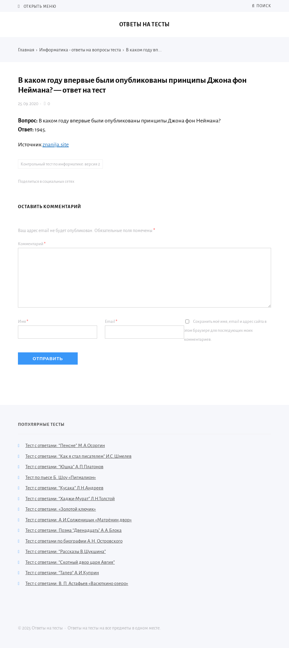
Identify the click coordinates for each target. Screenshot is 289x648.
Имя (23, 321)
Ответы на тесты (144, 24)
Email (111, 321)
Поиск (261, 6)
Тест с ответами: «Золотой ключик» (60, 509)
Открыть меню (39, 6)
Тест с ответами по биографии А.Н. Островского (74, 540)
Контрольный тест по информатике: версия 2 (60, 164)
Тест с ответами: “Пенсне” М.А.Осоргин (65, 445)
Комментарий (32, 244)
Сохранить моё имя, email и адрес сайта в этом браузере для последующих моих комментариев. (225, 330)
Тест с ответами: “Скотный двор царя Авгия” (70, 562)
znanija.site (55, 145)
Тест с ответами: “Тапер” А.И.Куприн (62, 572)
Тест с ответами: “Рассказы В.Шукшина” (65, 551)
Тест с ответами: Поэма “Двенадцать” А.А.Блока (73, 530)
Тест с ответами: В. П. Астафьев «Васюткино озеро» (76, 583)
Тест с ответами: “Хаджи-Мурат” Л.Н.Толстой (70, 498)
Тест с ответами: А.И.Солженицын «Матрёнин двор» (78, 519)
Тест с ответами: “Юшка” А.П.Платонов (64, 466)
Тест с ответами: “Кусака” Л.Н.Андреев (64, 487)
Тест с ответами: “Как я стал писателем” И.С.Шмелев (78, 456)
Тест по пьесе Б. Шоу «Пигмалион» (60, 477)
